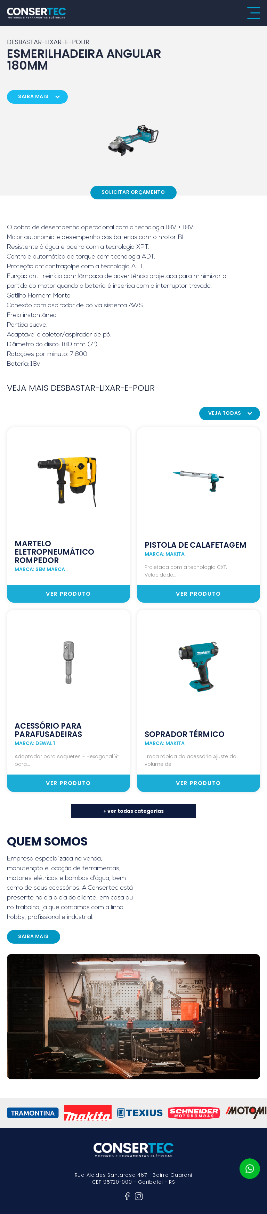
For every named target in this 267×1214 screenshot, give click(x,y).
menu (253, 13)
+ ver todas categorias (133, 811)
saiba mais (33, 96)
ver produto (68, 594)
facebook (127, 1196)
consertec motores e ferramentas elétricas (36, 13)
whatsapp (249, 1168)
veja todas (224, 413)
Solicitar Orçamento (133, 192)
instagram (139, 1196)
